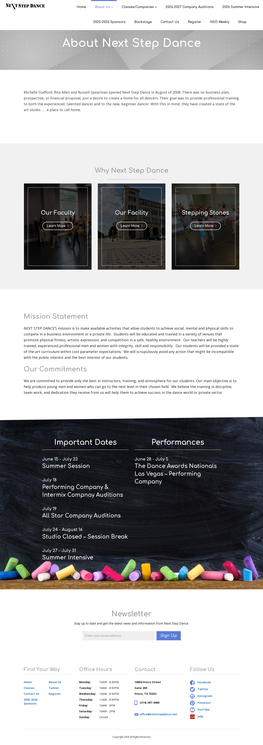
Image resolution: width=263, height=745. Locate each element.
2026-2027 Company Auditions (189, 7)
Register (194, 22)
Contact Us (170, 22)
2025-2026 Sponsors (109, 22)
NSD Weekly (219, 22)
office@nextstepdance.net (158, 714)
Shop (242, 22)
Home (81, 7)
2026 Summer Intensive (240, 7)
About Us (104, 7)
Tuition (54, 688)
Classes (29, 688)
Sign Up (168, 635)
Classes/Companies (139, 7)
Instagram (201, 696)
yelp (196, 716)
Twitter (199, 689)
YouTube (200, 709)
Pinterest (200, 703)
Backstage (143, 22)
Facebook (200, 682)
